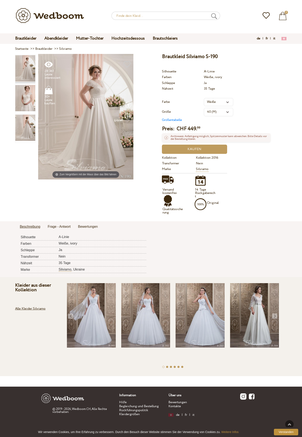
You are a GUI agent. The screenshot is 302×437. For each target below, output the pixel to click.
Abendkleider (56, 38)
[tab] (30, 227)
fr (267, 38)
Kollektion (169, 158)
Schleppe (168, 83)
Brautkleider (25, 38)
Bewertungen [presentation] (88, 226)
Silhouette (169, 71)
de (258, 38)
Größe (166, 112)
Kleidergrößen (129, 414)
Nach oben (289, 424)
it (274, 38)
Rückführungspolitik (133, 410)
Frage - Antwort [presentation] (59, 226)
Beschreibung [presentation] (30, 226)
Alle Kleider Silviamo (30, 308)
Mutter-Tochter (89, 38)
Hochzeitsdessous (128, 38)
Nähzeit (167, 89)
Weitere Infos (229, 432)
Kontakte (174, 406)
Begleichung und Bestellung (139, 406)
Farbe (166, 102)
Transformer (170, 163)
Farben (167, 77)
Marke (166, 169)
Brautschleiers (165, 38)
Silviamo (202, 169)
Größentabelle (172, 120)
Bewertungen (177, 402)
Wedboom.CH (81, 409)
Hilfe (123, 402)
